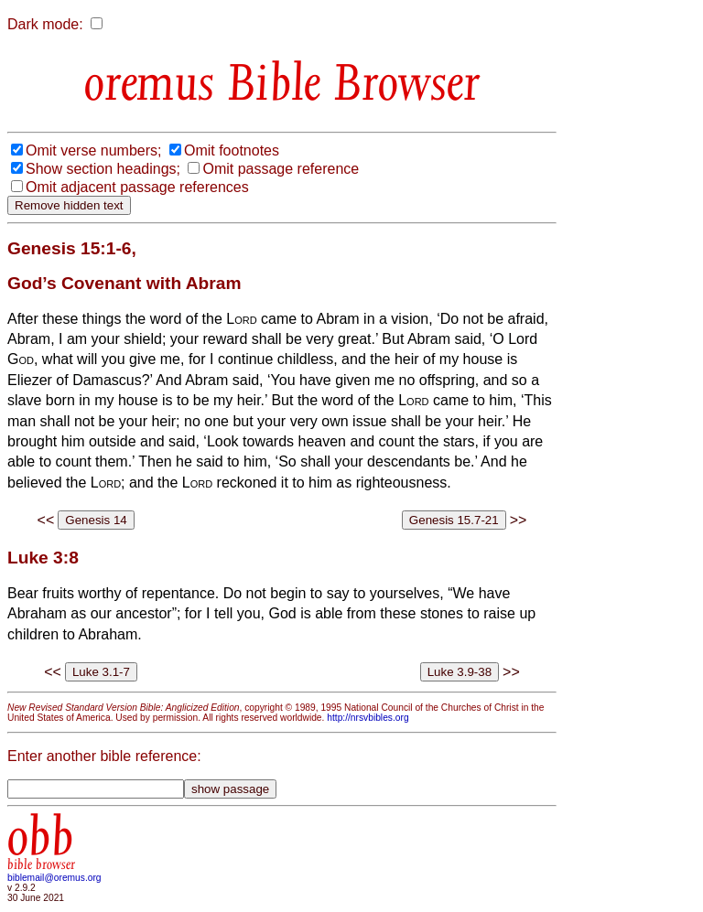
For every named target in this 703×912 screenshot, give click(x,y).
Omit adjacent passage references (137, 187)
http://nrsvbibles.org (367, 718)
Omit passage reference (280, 169)
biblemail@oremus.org (54, 878)
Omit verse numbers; (93, 150)
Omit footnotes (231, 150)
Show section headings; (103, 169)
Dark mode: (45, 24)
